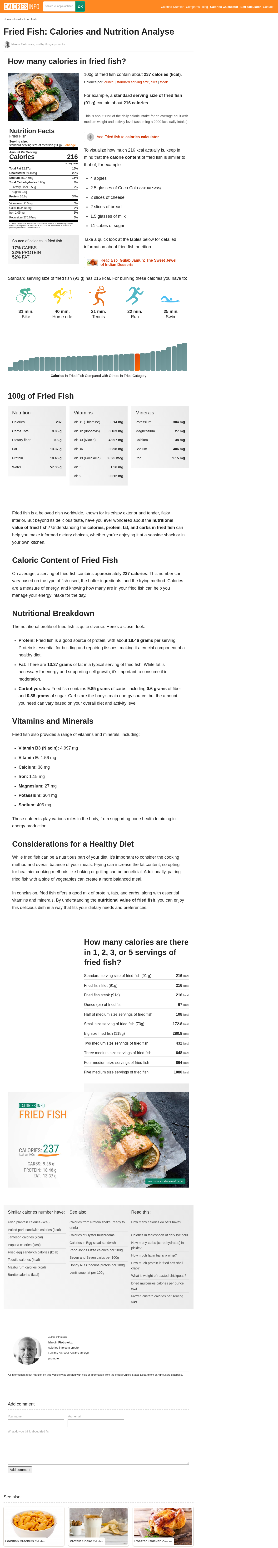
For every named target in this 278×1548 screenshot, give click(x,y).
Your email (74, 1416)
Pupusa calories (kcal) (24, 1245)
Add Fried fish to (128, 137)
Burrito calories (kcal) (23, 1275)
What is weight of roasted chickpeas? (158, 1276)
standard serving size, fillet (137, 82)
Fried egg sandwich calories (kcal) (33, 1252)
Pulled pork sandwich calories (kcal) (34, 1230)
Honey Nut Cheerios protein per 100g (97, 1265)
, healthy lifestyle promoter (38, 44)
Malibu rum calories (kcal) (27, 1267)
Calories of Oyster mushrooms (92, 1235)
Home (7, 19)
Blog (205, 7)
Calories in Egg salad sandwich (93, 1243)
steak (164, 82)
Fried (17, 19)
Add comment (20, 1470)
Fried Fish (30, 19)
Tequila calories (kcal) (24, 1260)
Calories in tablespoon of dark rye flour (159, 1235)
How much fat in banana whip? (154, 1255)
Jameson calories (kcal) (25, 1237)
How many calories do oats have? (156, 1222)
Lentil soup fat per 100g (87, 1272)
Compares (193, 7)
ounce (109, 82)
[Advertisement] (43, 969)
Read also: (138, 262)
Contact (268, 7)
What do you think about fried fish (29, 1431)
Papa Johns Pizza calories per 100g (96, 1250)
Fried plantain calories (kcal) (29, 1222)
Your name (15, 1416)
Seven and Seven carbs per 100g (94, 1257)
